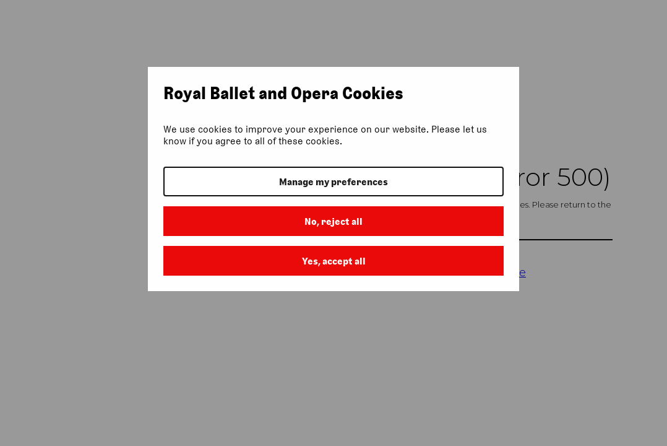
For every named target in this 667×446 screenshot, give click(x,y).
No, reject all (333, 221)
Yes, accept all (334, 261)
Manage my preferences (333, 182)
